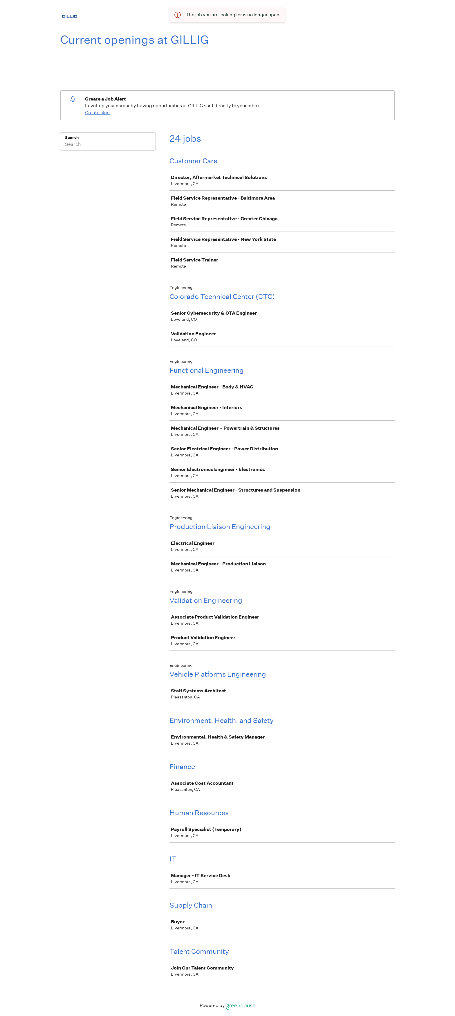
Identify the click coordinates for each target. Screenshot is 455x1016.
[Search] (108, 145)
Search (72, 137)
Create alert (97, 112)
